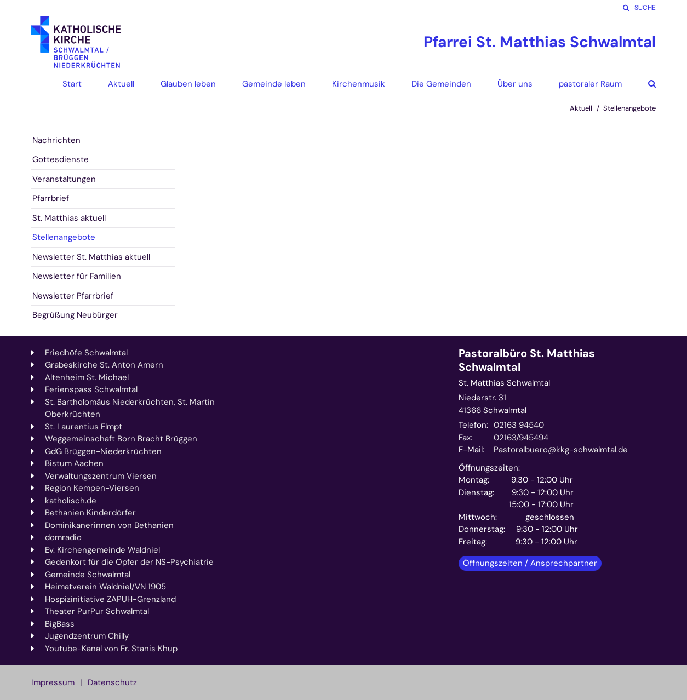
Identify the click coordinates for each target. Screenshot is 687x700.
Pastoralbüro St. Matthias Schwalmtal (527, 360)
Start (72, 83)
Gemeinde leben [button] (274, 83)
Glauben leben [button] (188, 83)
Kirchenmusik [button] (358, 83)
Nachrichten (56, 140)
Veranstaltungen (64, 179)
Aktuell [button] (121, 83)
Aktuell (581, 108)
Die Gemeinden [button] (441, 83)
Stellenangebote (629, 108)
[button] (644, 84)
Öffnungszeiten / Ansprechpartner (530, 563)
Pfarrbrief (50, 198)
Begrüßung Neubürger (75, 314)
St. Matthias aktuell (69, 218)
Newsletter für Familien (76, 276)
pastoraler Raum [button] (590, 83)
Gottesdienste (60, 159)
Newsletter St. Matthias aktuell (91, 256)
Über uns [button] (515, 83)
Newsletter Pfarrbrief (72, 295)
